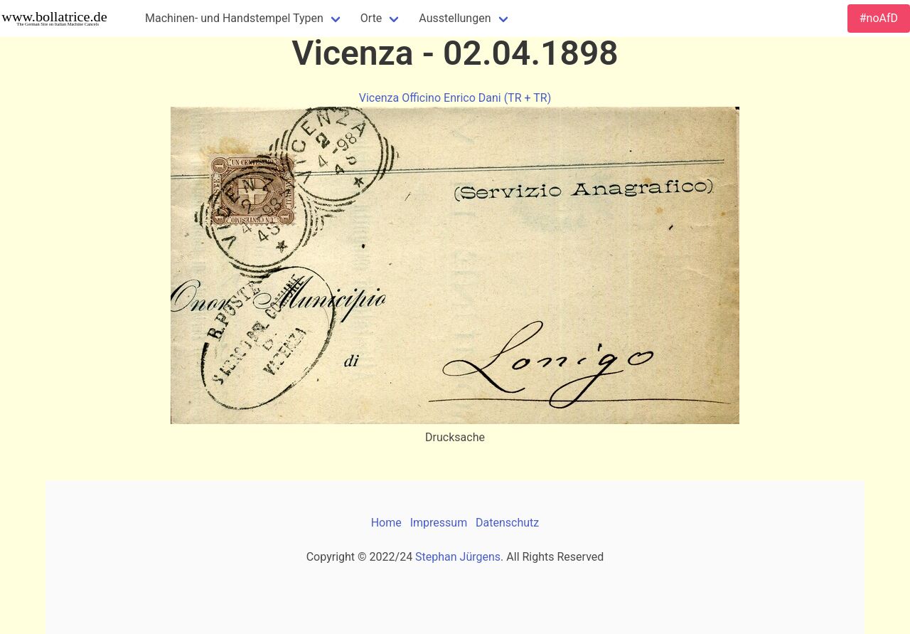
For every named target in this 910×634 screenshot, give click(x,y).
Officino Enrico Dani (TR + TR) (476, 98)
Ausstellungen (455, 18)
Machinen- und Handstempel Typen (234, 18)
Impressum (439, 522)
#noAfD (879, 18)
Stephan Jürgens (457, 557)
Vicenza (379, 98)
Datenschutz (507, 522)
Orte (371, 18)
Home (386, 522)
